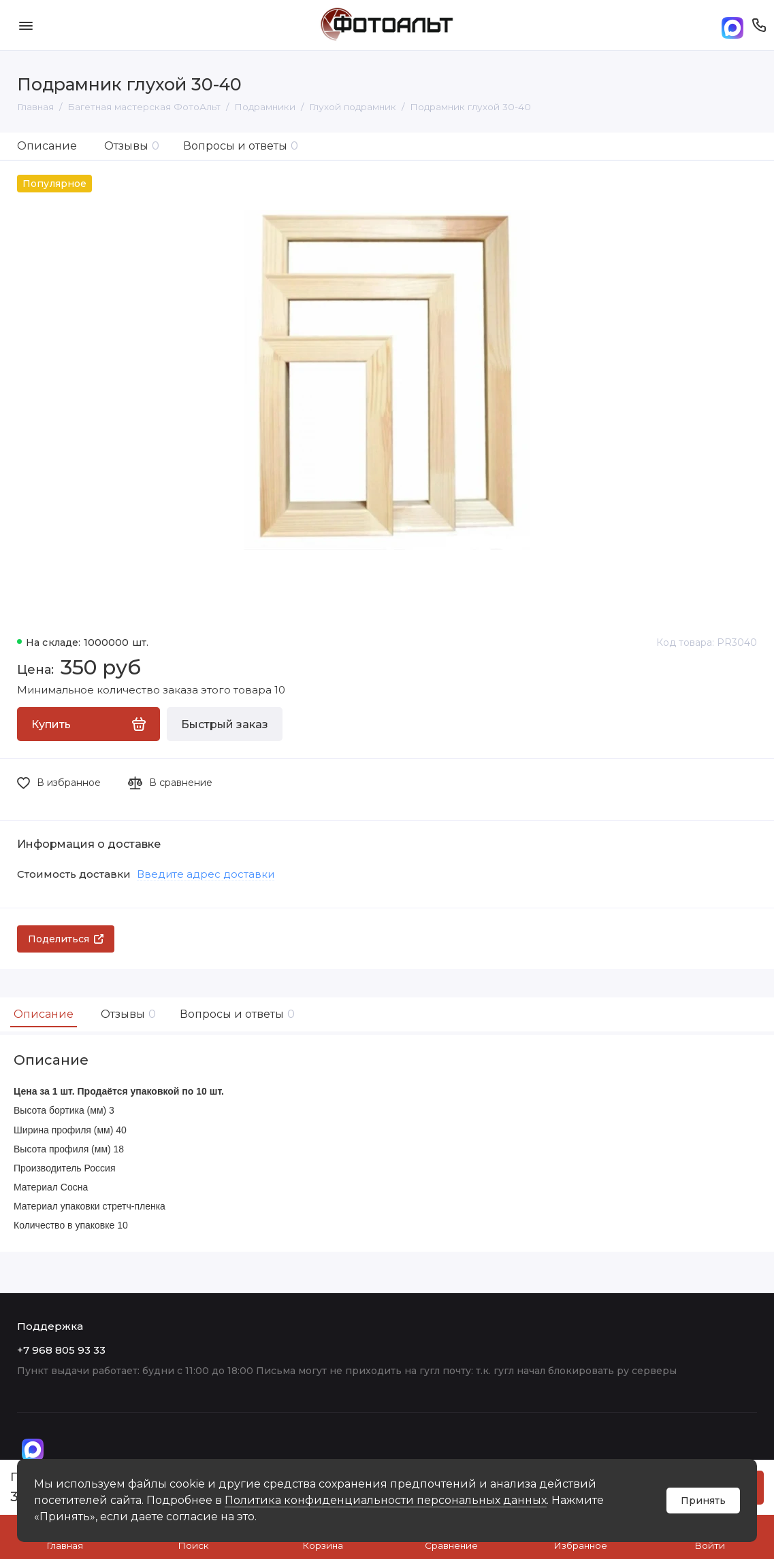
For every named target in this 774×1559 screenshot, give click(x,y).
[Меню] (25, 25)
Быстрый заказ (224, 724)
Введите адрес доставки (205, 874)
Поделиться (65, 939)
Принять (703, 1500)
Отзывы (131, 145)
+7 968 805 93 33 (61, 1349)
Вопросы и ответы (240, 145)
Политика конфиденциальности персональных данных (386, 1500)
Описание (47, 145)
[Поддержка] (758, 25)
